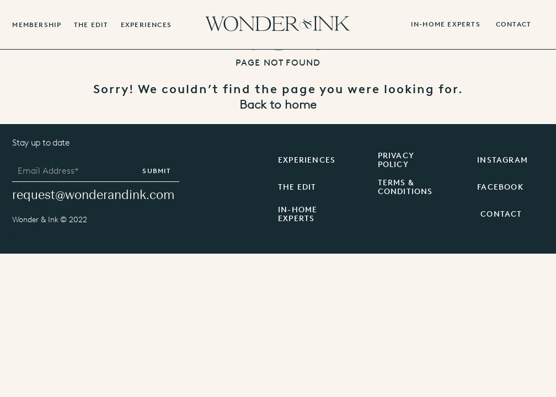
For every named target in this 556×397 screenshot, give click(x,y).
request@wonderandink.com (93, 194)
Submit (156, 171)
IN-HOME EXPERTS (445, 24)
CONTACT (501, 214)
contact (513, 24)
